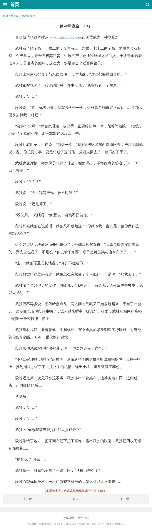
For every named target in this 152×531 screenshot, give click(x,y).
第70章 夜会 (28, 15)
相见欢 (15, 15)
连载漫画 (69, 517)
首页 (14, 4)
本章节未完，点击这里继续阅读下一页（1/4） (76, 490)
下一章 (124, 499)
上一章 (27, 499)
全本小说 (83, 517)
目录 (76, 499)
